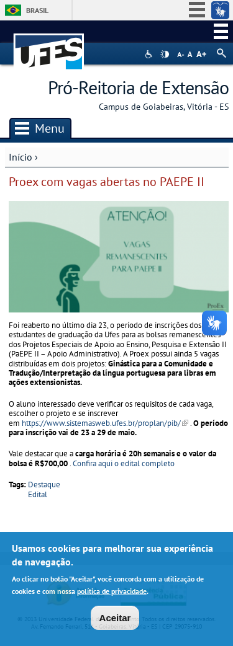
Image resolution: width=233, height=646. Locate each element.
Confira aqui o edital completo (124, 463)
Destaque (44, 484)
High (164, 54)
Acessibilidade (150, 54)
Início (20, 157)
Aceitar (115, 620)
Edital (37, 494)
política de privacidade (112, 593)
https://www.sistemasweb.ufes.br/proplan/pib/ (105, 423)
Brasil (37, 10)
